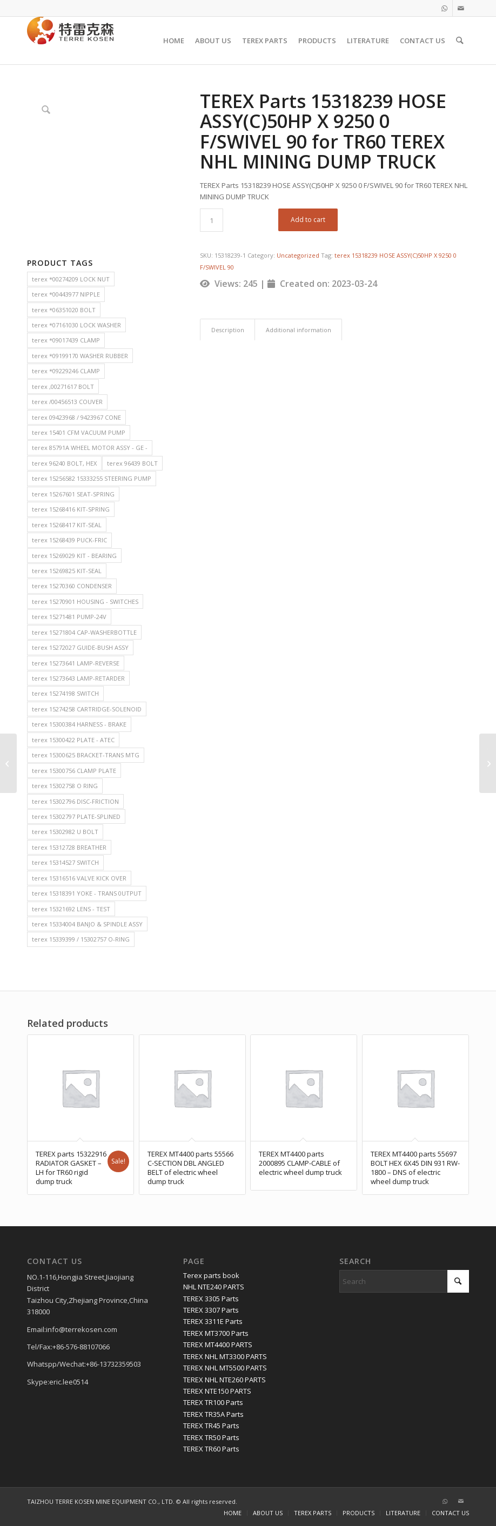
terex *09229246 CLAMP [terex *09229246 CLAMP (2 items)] (66, 371)
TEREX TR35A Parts (213, 1414)
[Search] (460, 40)
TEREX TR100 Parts (213, 1402)
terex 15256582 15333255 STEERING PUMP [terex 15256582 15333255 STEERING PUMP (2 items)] (91, 478)
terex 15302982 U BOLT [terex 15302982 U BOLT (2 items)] (65, 832)
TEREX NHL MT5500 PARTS (225, 1368)
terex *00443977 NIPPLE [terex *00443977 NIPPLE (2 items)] (66, 294)
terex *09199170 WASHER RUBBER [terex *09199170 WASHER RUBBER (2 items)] (80, 356)
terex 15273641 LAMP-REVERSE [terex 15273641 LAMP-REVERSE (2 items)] (75, 663)
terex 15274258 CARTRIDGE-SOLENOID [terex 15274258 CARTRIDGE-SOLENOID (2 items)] (87, 709)
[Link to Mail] (461, 8)
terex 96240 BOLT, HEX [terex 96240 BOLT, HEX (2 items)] (64, 463)
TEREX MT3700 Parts (216, 1333)
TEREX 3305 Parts (211, 1298)
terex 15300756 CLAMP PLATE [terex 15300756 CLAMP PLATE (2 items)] (74, 771)
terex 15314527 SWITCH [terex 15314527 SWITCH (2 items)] (65, 862)
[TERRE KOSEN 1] (70, 40)
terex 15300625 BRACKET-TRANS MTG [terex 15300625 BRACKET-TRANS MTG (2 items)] (85, 755)
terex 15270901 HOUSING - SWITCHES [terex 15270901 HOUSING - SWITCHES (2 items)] (85, 601)
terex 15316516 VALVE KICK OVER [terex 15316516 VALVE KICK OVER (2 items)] (79, 878)
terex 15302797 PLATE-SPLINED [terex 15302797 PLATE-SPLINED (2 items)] (76, 816)
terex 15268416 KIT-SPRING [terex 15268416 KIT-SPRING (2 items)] (71, 509)
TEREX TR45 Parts (211, 1425)
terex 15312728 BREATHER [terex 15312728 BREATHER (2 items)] (69, 847)
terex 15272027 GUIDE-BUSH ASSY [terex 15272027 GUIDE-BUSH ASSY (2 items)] (80, 647)
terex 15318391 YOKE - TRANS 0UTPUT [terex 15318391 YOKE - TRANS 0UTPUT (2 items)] (87, 893)
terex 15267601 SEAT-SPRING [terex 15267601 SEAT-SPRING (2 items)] (73, 494)
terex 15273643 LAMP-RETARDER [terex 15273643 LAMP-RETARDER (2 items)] (78, 678)
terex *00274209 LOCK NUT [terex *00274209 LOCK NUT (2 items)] (71, 279)
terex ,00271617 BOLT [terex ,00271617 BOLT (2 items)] (63, 386)
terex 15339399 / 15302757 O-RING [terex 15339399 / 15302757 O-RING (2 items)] (81, 939)
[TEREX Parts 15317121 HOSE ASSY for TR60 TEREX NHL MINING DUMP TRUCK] (8, 763)
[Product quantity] (211, 220)
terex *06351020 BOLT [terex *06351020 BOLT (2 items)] (64, 310)
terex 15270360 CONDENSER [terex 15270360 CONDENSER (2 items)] (72, 586)
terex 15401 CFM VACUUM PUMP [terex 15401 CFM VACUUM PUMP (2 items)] (78, 432)
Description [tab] (227, 330)
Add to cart (308, 219)
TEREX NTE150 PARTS (217, 1391)
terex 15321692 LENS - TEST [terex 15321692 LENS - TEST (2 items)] (71, 909)
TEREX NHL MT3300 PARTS (225, 1356)
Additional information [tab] (298, 330)
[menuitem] (174, 40)
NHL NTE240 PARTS (213, 1287)
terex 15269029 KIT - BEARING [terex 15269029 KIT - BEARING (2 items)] (74, 556)
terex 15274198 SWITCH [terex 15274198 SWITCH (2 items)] (65, 693)
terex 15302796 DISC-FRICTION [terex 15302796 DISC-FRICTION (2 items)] (75, 801)
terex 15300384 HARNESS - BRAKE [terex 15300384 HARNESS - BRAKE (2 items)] (79, 724)
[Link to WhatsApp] (444, 8)
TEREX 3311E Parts (213, 1321)
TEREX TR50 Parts (211, 1437)
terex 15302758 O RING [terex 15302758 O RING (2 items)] (65, 786)
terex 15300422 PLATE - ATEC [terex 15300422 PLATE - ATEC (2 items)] (73, 740)
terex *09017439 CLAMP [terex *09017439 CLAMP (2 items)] (66, 340)
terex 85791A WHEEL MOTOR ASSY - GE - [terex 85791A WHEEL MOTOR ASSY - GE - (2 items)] (90, 447)
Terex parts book (211, 1275)
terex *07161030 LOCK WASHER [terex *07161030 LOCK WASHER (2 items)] (76, 325)
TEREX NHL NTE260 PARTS (224, 1379)
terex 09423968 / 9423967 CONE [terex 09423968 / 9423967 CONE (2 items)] (76, 417)
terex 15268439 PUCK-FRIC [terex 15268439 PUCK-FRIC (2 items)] (69, 540)
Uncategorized (298, 255)
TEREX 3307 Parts (211, 1310)
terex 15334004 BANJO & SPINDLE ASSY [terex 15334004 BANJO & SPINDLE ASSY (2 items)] (87, 924)
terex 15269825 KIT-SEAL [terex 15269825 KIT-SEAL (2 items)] (67, 571)
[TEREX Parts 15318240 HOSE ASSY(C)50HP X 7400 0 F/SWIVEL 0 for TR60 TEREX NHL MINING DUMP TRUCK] (487, 763)
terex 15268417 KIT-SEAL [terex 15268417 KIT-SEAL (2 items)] (67, 525)
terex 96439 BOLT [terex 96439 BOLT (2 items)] (132, 463)
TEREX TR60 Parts (211, 1449)
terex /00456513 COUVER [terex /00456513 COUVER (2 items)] (67, 402)
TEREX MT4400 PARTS (217, 1344)
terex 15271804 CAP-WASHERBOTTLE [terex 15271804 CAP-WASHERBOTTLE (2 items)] (84, 632)
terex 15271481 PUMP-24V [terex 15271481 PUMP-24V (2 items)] (69, 617)
